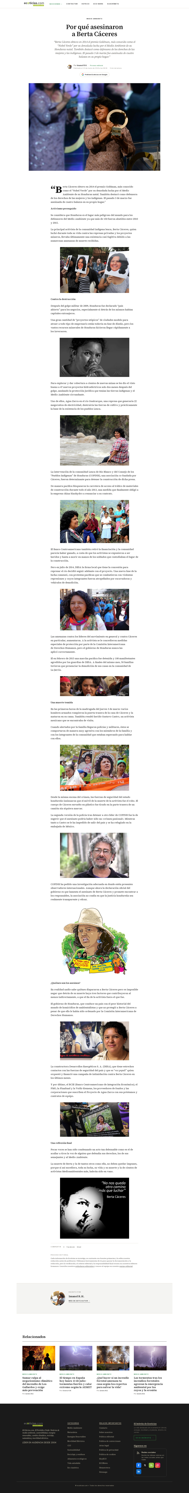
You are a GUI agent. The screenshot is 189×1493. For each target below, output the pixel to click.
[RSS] (151, 1465)
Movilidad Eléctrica (76, 1441)
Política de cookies (107, 1454)
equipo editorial (126, 1266)
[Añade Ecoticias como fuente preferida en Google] (94, 74)
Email (79, 1247)
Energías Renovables (76, 1436)
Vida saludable (73, 1463)
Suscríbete (113, 4)
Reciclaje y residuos (76, 1454)
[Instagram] (157, 1465)
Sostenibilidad (73, 1450)
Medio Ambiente (94, 19)
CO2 (69, 1445)
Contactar (72, 4)
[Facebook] (138, 1465)
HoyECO (86, 4)
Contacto (103, 1428)
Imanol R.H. (82, 65)
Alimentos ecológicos (77, 1458)
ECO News (98, 4)
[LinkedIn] (138, 1471)
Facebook (71, 1247)
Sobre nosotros (106, 1432)
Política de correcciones (109, 1441)
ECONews (103, 1463)
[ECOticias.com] (34, 4)
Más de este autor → (79, 1301)
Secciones (55, 4)
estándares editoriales (84, 1266)
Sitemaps (103, 1472)
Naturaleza (72, 1432)
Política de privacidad (108, 1450)
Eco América (73, 1467)
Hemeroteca (104, 1467)
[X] (145, 1465)
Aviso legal (104, 1445)
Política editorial (106, 1436)
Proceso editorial (96, 65)
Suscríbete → (145, 1437)
